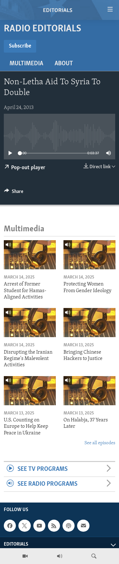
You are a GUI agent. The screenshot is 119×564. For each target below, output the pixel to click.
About (64, 64)
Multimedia (26, 64)
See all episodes (99, 443)
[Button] (13, 193)
